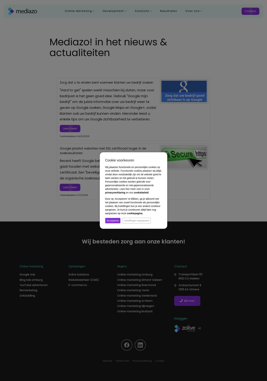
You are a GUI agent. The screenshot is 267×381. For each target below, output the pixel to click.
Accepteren (113, 220)
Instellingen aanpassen (136, 220)
